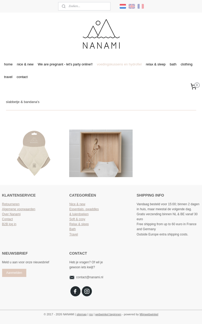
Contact (7, 219)
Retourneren (11, 204)
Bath (72, 229)
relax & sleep (156, 64)
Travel (73, 234)
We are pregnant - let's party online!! (65, 64)
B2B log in (9, 224)
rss (91, 314)
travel (8, 77)
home (8, 64)
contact (22, 77)
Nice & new (77, 204)
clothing (187, 64)
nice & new (25, 64)
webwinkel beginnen (108, 314)
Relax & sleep (79, 224)
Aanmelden (14, 273)
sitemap (82, 314)
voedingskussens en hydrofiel (119, 64)
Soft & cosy (77, 219)
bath (173, 64)
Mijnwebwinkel (149, 314)
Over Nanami (11, 214)
